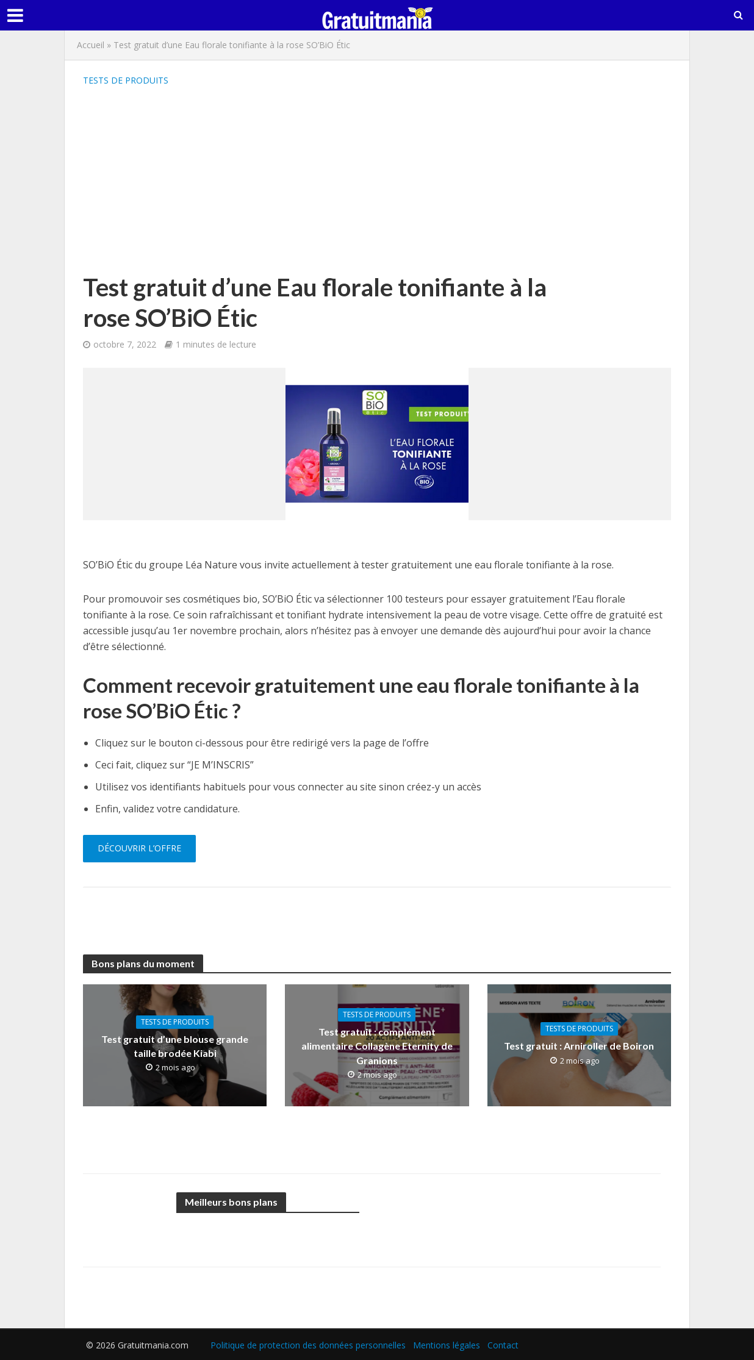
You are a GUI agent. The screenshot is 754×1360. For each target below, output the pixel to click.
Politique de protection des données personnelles (308, 1345)
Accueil (90, 45)
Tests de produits (125, 80)
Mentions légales (446, 1345)
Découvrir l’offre (139, 848)
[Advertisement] (330, 180)
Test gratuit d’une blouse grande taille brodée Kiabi (174, 1046)
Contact (503, 1345)
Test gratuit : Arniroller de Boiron (579, 1045)
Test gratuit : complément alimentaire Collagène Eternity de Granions (377, 1045)
